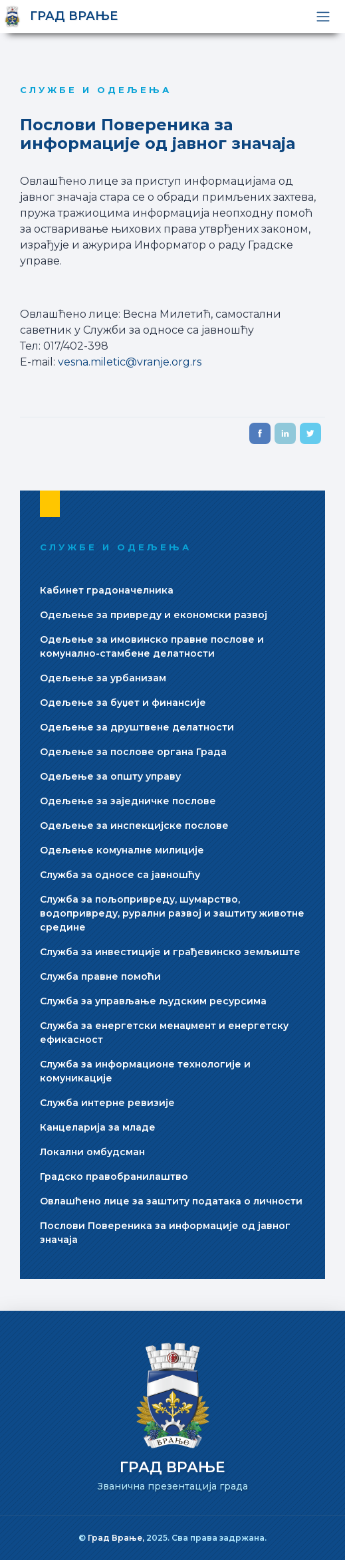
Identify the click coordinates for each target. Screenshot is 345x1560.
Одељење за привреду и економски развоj (153, 615)
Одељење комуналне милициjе (122, 850)
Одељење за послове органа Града (133, 752)
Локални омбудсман (92, 1152)
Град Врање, (117, 1538)
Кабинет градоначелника (106, 590)
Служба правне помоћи (100, 976)
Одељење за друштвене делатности (137, 727)
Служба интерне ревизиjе (107, 1103)
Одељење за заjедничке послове (128, 801)
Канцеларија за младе (98, 1127)
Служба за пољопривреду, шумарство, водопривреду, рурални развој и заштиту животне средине (172, 913)
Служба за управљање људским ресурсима (153, 1001)
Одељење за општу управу (110, 776)
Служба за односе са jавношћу (120, 875)
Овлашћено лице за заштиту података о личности (171, 1201)
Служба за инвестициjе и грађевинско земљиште (170, 952)
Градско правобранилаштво (114, 1176)
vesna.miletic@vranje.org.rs (129, 362)
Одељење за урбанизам (103, 678)
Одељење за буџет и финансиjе (123, 703)
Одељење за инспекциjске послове (134, 826)
